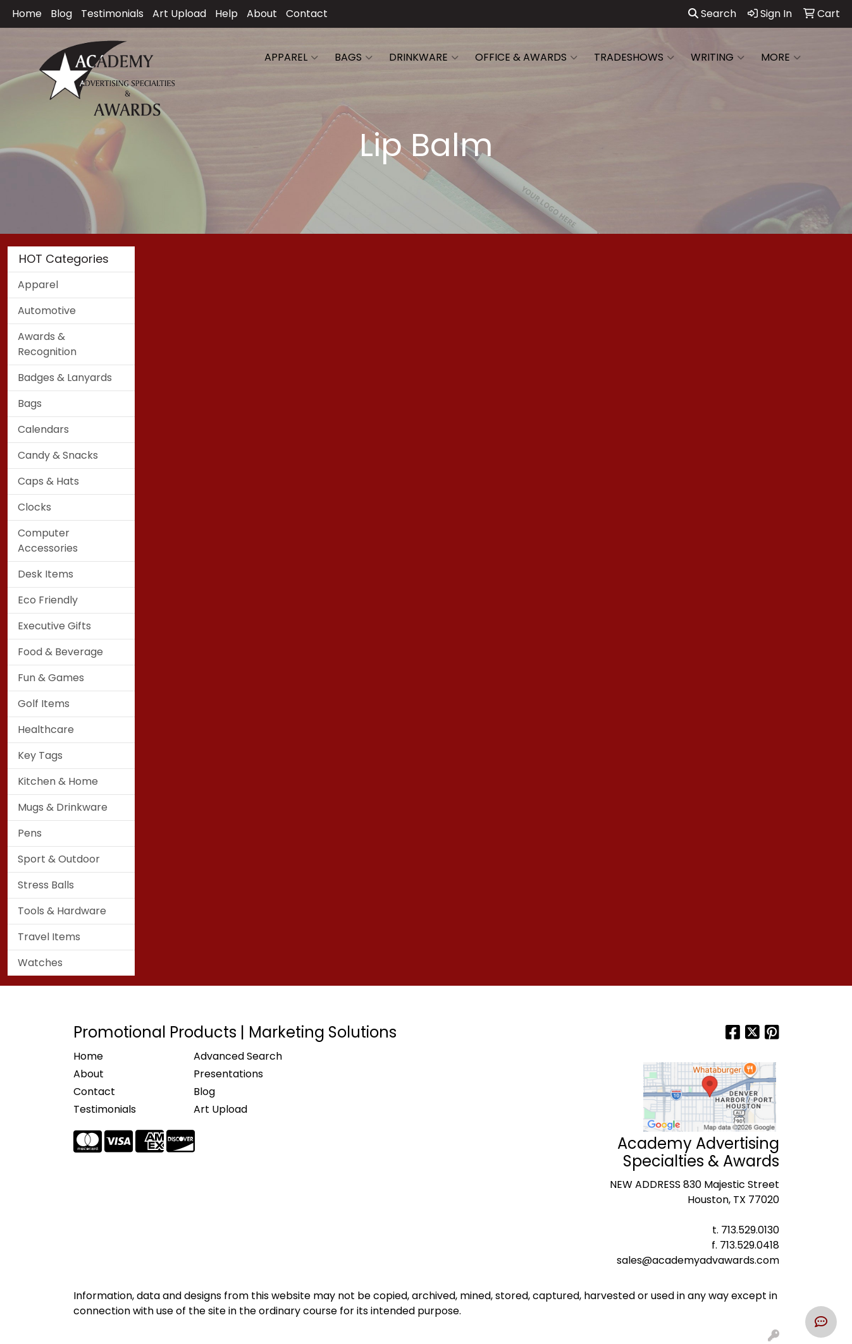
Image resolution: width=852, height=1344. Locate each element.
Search (712, 13)
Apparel (291, 57)
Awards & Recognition (47, 344)
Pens (30, 833)
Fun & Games (51, 677)
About (262, 13)
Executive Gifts (54, 626)
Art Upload (179, 13)
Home (27, 13)
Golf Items (44, 703)
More (781, 57)
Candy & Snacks (58, 455)
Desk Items (45, 574)
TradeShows (634, 57)
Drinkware (424, 57)
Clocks (34, 507)
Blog (61, 13)
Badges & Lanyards (65, 377)
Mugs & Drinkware (63, 807)
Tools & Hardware (62, 911)
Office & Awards (526, 57)
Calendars (43, 429)
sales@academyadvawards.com (698, 1260)
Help (226, 13)
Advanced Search (238, 1056)
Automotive (47, 310)
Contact (307, 13)
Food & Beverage (60, 652)
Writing (717, 57)
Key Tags (40, 755)
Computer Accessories (48, 540)
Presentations (228, 1074)
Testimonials (112, 13)
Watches (40, 962)
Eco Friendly (48, 600)
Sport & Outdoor (59, 859)
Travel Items (49, 936)
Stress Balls (46, 885)
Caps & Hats (48, 481)
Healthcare (46, 729)
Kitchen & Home (58, 781)
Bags (354, 57)
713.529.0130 (750, 1230)
